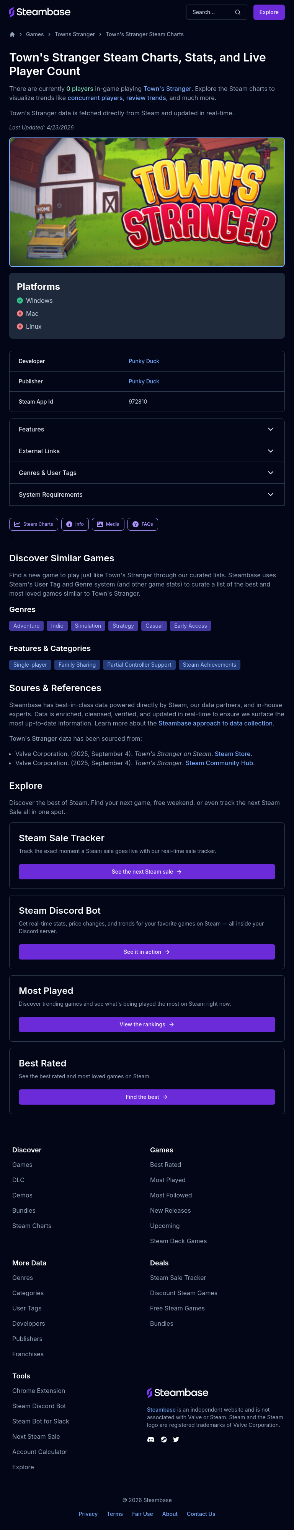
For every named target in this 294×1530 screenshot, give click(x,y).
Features (147, 429)
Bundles (24, 1210)
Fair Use (142, 1514)
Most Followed (171, 1195)
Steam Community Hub (219, 763)
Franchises (28, 1354)
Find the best (147, 1097)
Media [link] (108, 524)
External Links (147, 451)
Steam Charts (31, 1225)
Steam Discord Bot (39, 1406)
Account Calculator (39, 1452)
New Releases (170, 1210)
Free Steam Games (177, 1308)
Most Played (168, 1180)
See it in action (147, 951)
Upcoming (165, 1225)
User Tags (27, 1308)
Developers (28, 1323)
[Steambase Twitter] (176, 1439)
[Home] (12, 34)
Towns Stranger (75, 34)
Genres (22, 1277)
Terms (115, 1514)
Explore (269, 12)
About (170, 1514)
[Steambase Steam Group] (164, 1439)
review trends (146, 98)
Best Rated (165, 1164)
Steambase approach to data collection (215, 723)
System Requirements (147, 494)
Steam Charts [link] (33, 524)
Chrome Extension (38, 1390)
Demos (22, 1195)
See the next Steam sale (147, 871)
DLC (18, 1180)
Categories (28, 1293)
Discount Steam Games (183, 1293)
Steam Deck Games (178, 1241)
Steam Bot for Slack (40, 1421)
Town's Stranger (167, 88)
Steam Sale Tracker (178, 1277)
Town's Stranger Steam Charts (145, 34)
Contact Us (201, 1514)
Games (35, 34)
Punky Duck (144, 361)
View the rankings (147, 1024)
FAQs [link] (142, 524)
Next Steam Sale (36, 1436)
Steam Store (232, 754)
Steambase (161, 1409)
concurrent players (94, 98)
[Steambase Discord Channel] (151, 1439)
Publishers (27, 1339)
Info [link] (75, 524)
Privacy (88, 1514)
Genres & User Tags (147, 472)
